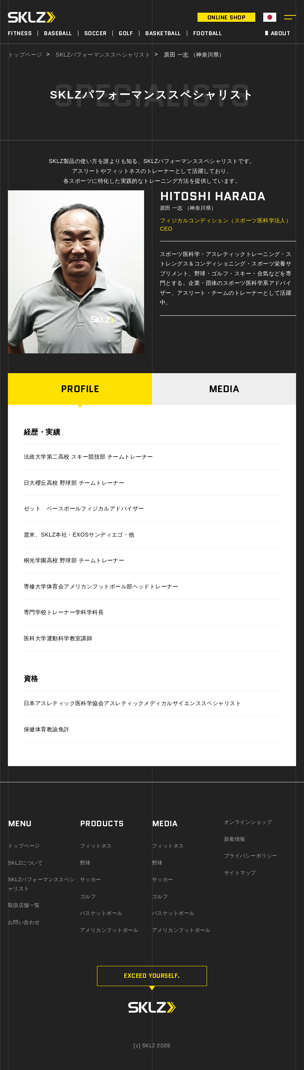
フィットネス (96, 846)
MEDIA (224, 389)
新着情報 (234, 839)
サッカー (90, 879)
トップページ (25, 55)
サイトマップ (240, 873)
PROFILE (80, 389)
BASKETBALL (163, 33)
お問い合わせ (24, 922)
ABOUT (280, 33)
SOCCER (95, 33)
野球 (85, 863)
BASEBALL (58, 33)
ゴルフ (88, 896)
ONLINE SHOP (226, 17)
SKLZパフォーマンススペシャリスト (103, 55)
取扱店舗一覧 (24, 905)
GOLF (126, 33)
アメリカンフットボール (109, 930)
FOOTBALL (207, 33)
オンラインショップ (248, 822)
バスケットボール (101, 913)
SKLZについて (25, 863)
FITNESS (20, 33)
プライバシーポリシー (250, 856)
